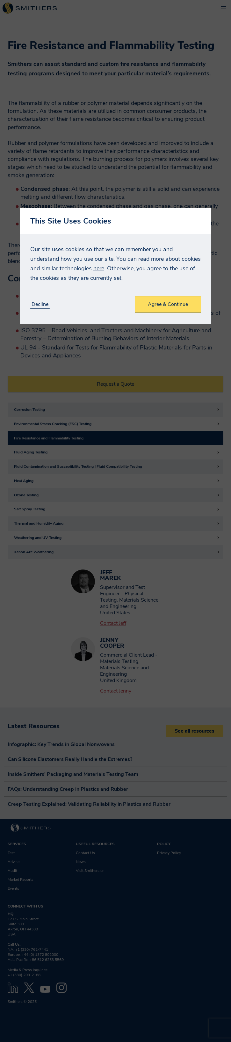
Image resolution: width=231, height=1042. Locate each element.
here (98, 268)
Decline (40, 304)
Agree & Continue (168, 304)
